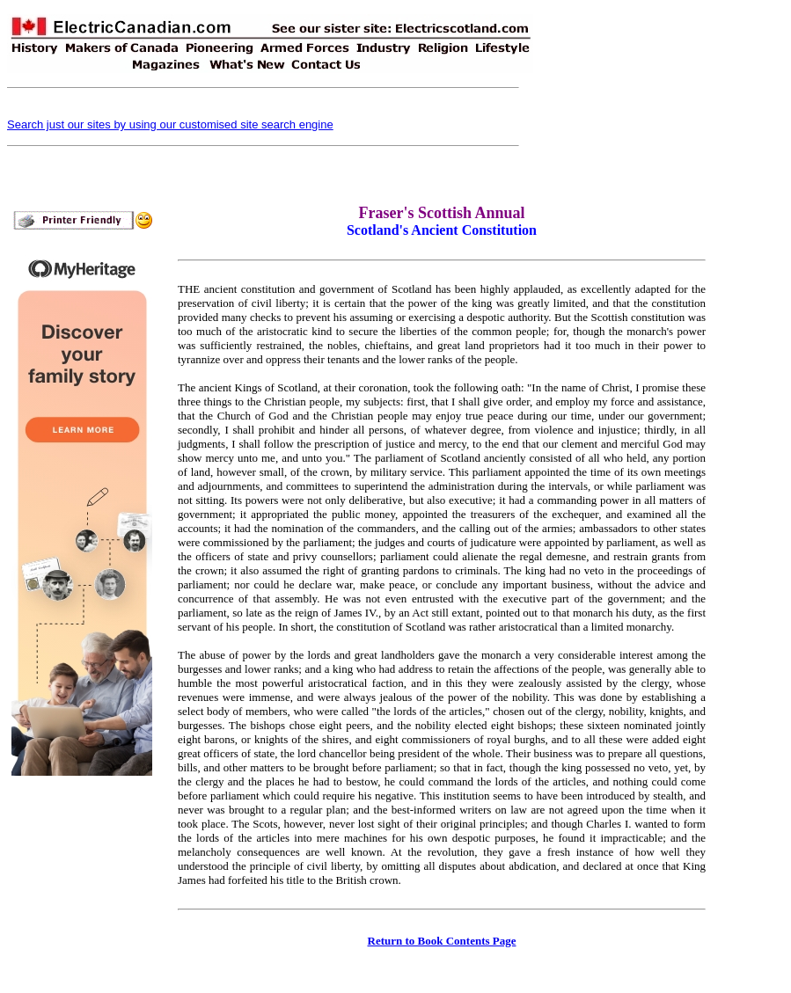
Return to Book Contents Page (442, 940)
